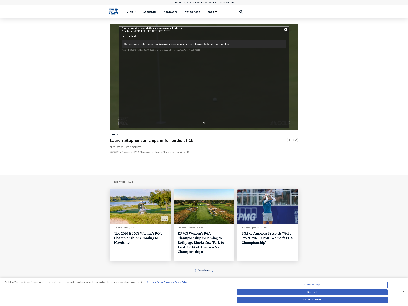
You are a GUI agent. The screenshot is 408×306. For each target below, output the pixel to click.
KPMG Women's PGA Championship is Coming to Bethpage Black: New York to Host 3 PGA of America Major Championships (201, 242)
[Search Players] (241, 12)
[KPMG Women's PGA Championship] (113, 12)
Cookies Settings (312, 284)
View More (204, 270)
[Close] (403, 291)
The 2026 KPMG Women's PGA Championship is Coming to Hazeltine (138, 238)
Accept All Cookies (312, 299)
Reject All (312, 292)
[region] (204, 292)
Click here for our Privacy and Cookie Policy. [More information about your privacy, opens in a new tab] (167, 282)
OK (204, 123)
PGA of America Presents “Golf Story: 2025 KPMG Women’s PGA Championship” (267, 238)
